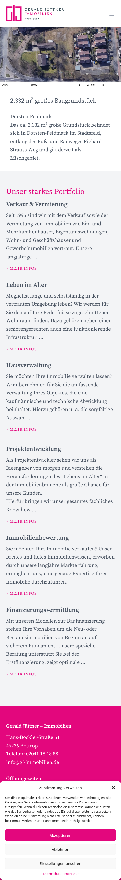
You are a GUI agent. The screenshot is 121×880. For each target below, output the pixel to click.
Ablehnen (60, 849)
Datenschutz (52, 874)
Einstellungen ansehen (60, 863)
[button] (113, 787)
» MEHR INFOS (21, 268)
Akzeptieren (61, 835)
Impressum (72, 874)
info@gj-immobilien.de (32, 762)
